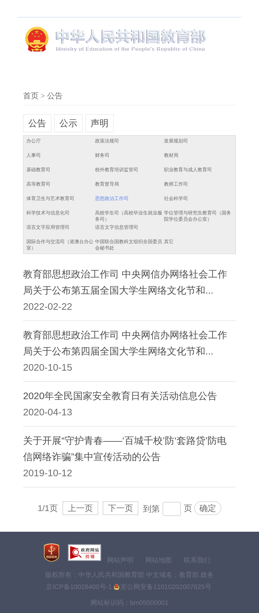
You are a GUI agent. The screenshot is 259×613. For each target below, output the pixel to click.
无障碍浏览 (100, 8)
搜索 (72, 8)
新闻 (74, 74)
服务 (149, 74)
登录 (229, 8)
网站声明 (120, 560)
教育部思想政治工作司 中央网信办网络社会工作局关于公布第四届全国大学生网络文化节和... (125, 343)
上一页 (80, 508)
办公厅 (33, 140)
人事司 (33, 155)
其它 (169, 241)
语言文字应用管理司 (48, 227)
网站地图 (158, 560)
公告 (37, 123)
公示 (68, 123)
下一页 (120, 508)
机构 (37, 74)
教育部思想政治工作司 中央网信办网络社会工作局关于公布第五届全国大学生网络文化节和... (125, 282)
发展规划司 (176, 140)
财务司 (102, 155)
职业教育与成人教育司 (188, 169)
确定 (207, 508)
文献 (223, 74)
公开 (111, 74)
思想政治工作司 (112, 198)
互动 (186, 74)
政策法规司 (107, 140)
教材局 (171, 155)
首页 (31, 95)
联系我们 (197, 560)
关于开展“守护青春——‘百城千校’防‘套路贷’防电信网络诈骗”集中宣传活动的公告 (125, 448)
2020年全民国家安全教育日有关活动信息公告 (120, 395)
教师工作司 (176, 184)
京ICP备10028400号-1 (79, 587)
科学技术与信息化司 (48, 212)
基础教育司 (38, 169)
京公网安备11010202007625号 (165, 587)
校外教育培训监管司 (116, 169)
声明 (100, 123)
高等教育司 (38, 184)
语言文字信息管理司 (116, 227)
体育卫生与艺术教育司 (50, 198)
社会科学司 (176, 198)
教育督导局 (107, 184)
